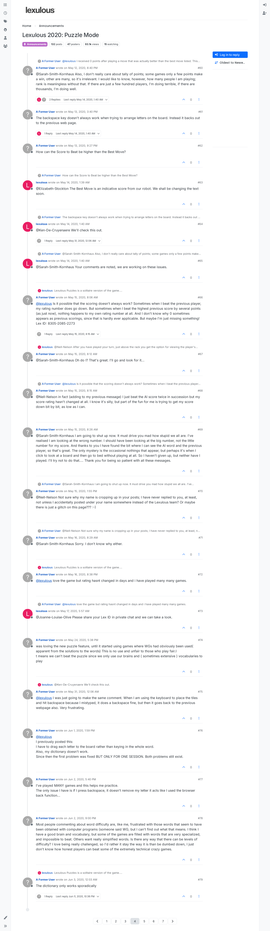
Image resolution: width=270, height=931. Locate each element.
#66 (200, 297)
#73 (200, 611)
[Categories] (5, 5)
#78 (200, 818)
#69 (200, 429)
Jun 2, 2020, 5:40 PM (82, 779)
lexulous (41, 182)
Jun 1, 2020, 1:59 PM (81, 730)
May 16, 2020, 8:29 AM (83, 537)
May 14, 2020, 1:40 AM (75, 224)
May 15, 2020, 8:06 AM (83, 297)
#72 (200, 574)
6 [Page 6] (154, 921)
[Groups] (5, 46)
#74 (200, 640)
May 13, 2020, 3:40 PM (83, 111)
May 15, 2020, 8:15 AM (82, 390)
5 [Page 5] (144, 921)
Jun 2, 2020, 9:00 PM (82, 818)
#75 (200, 691)
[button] (5, 917)
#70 (200, 491)
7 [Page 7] (163, 921)
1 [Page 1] (106, 921)
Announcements (34, 44)
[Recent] (5, 13)
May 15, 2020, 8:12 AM (82, 354)
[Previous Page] (97, 921)
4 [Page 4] (135, 921)
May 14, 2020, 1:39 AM (75, 182)
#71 (201, 537)
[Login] (264, 5)
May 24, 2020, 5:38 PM (83, 640)
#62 (200, 145)
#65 (200, 260)
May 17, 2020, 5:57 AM (74, 611)
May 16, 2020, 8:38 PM (83, 574)
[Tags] (5, 21)
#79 (200, 879)
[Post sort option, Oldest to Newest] (230, 63)
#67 (200, 354)
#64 (200, 224)
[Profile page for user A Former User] (28, 71)
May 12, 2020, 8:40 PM (83, 67)
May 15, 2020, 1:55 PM (82, 491)
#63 (200, 182)
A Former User (51, 61)
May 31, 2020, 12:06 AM (83, 691)
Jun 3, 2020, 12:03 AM (82, 879)
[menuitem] (264, 5)
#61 (200, 111)
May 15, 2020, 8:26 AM (83, 429)
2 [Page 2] (116, 921)
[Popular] (5, 29)
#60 (200, 67)
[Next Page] (172, 921)
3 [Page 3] (125, 921)
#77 (200, 779)
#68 (200, 390)
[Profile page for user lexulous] (28, 185)
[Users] (5, 38)
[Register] (264, 13)
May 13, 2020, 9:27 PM (82, 145)
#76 (200, 730)
